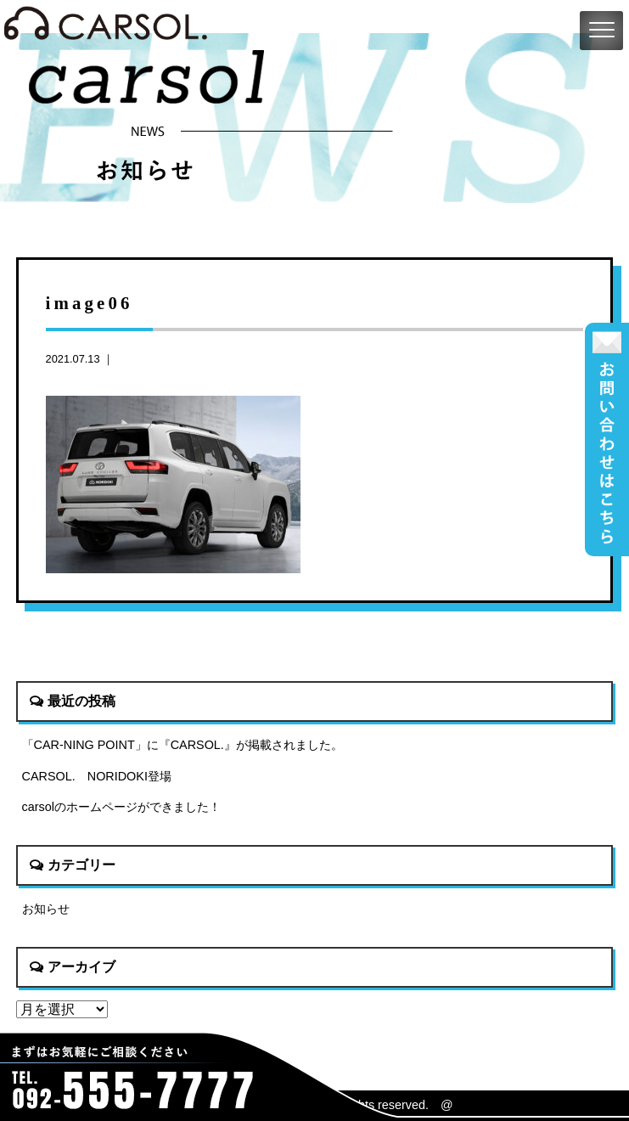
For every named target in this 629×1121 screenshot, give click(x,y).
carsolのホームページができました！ (121, 807)
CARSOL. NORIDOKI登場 (96, 776)
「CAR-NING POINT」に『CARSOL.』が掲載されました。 (182, 745)
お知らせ (46, 908)
